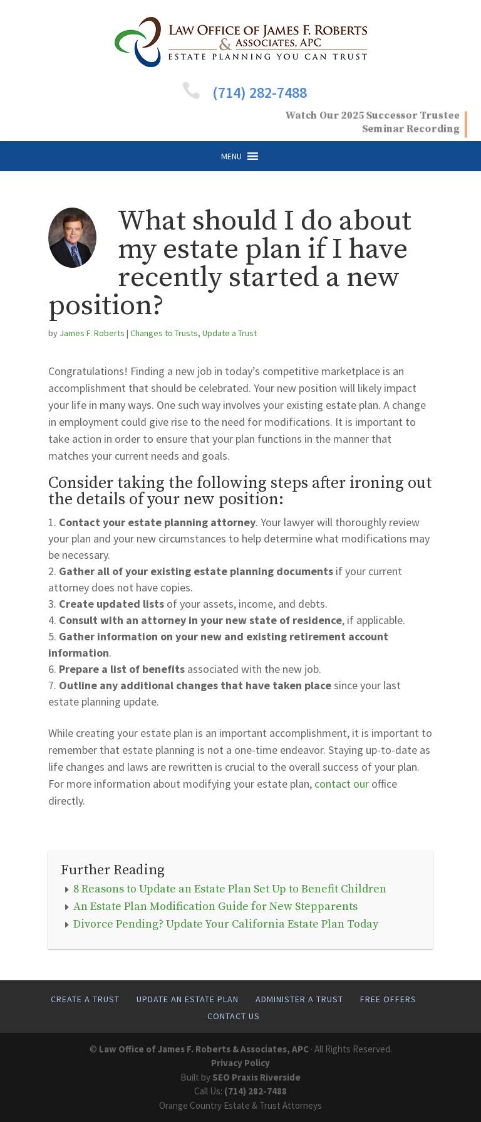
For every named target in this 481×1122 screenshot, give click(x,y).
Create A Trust (85, 999)
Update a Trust (229, 333)
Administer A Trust (299, 999)
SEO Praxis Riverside (256, 1077)
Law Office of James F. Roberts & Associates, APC (204, 1049)
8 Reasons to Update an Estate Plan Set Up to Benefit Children (229, 889)
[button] (231, 156)
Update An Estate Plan (188, 999)
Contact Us (233, 1016)
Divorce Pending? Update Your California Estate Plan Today (225, 924)
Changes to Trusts (164, 333)
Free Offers (388, 999)
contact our (341, 783)
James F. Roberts (92, 333)
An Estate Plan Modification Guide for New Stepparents (215, 906)
